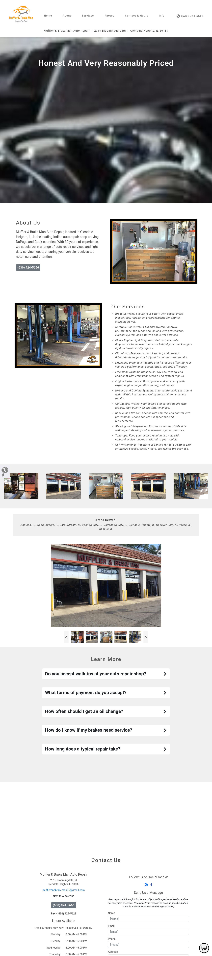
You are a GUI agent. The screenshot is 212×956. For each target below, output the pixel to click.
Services (88, 15)
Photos (109, 15)
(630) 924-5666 (190, 16)
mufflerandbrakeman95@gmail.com (63, 920)
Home (48, 15)
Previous (66, 668)
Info (161, 15)
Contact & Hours (136, 15)
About (67, 15)
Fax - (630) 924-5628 (63, 944)
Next (145, 668)
